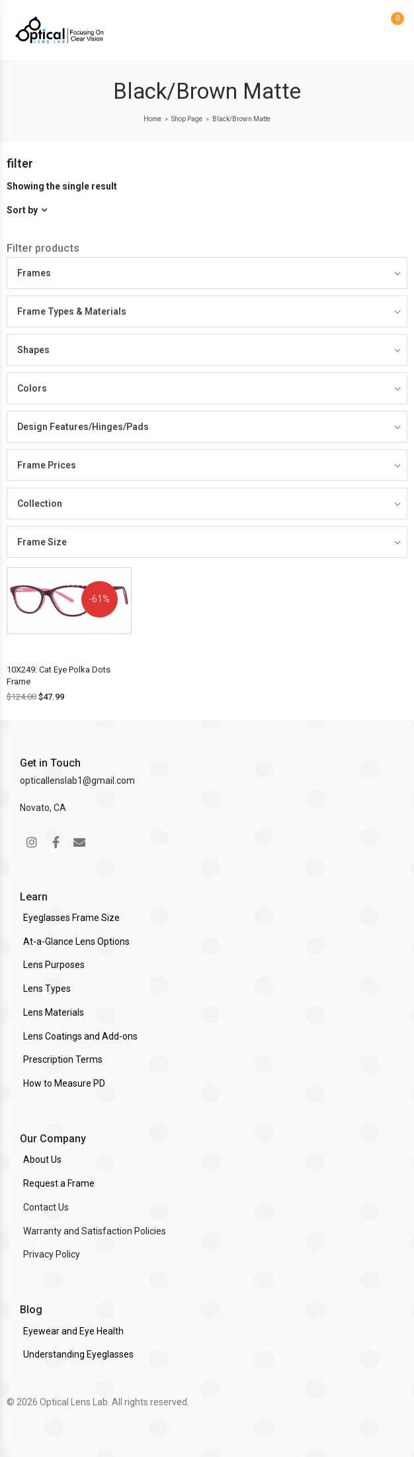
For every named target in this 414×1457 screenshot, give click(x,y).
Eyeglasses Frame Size (71, 917)
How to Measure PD (64, 1083)
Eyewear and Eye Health (73, 1331)
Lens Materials (53, 1012)
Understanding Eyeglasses (78, 1354)
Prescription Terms (63, 1059)
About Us (42, 1159)
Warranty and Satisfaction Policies (94, 1231)
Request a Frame (59, 1183)
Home (152, 119)
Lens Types (47, 988)
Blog (31, 1309)
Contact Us (46, 1207)
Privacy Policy (51, 1254)
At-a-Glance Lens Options (76, 941)
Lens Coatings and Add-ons (80, 1036)
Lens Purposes (54, 964)
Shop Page (186, 119)
